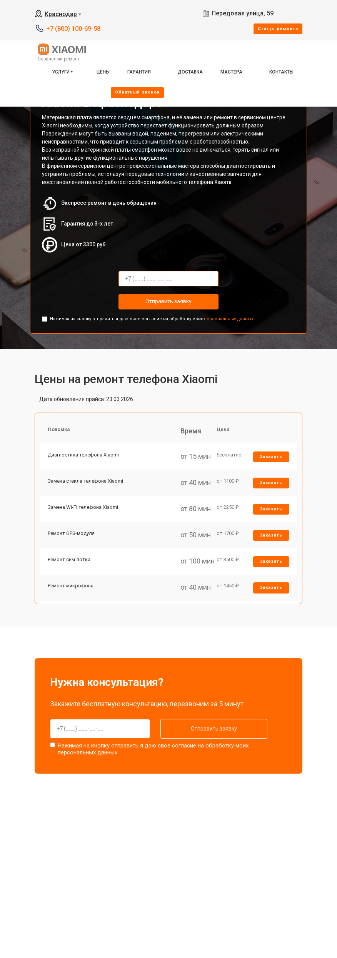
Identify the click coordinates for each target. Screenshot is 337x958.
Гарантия (139, 72)
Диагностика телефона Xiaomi (83, 455)
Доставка (190, 72)
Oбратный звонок (137, 92)
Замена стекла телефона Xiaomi (85, 482)
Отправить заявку (168, 301)
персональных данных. (229, 318)
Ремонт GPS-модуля (71, 535)
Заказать (271, 457)
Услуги (61, 72)
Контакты (281, 72)
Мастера (231, 72)
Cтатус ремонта (278, 28)
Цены (103, 72)
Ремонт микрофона (71, 589)
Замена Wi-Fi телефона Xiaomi (83, 509)
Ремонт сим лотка (69, 562)
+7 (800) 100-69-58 (73, 28)
